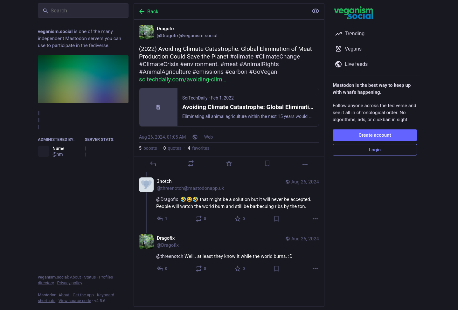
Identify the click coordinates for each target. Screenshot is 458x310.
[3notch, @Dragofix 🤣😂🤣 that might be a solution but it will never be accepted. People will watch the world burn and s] (229, 200)
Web (208, 137)
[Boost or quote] (191, 163)
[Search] (83, 10)
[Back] (220, 11)
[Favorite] (229, 163)
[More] (305, 164)
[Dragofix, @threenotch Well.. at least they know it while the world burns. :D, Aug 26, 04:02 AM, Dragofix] (229, 254)
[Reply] (153, 163)
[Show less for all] (315, 11)
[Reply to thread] (162, 219)
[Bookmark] (267, 163)
